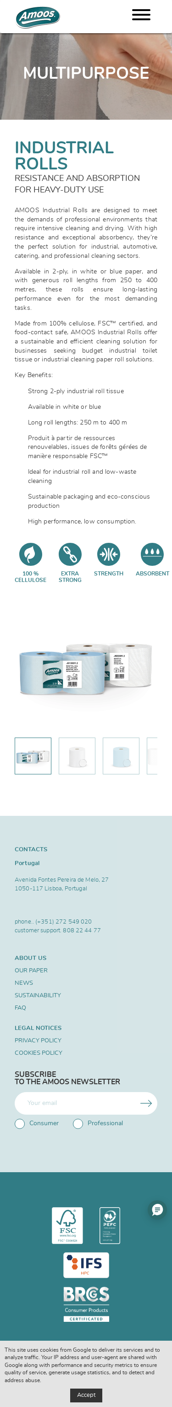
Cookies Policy (38, 1053)
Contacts (31, 849)
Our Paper (31, 971)
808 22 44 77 (82, 930)
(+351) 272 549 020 (63, 922)
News (24, 983)
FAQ (20, 1008)
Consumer (37, 1124)
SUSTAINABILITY (38, 996)
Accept (86, 1395)
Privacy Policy (38, 1041)
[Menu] (141, 16)
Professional (98, 1124)
